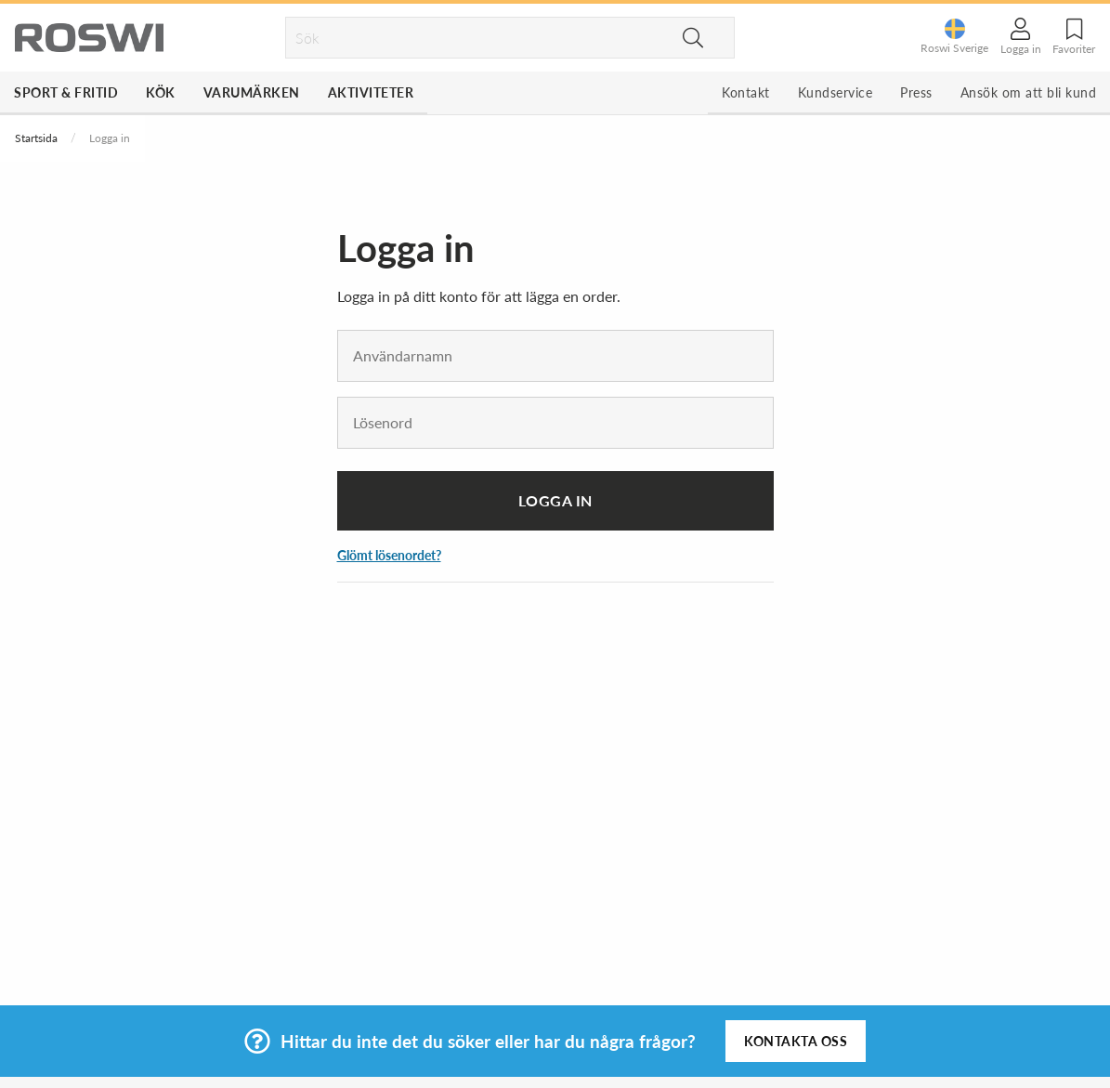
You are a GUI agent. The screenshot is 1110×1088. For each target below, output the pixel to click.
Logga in (555, 500)
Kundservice (835, 92)
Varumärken (251, 92)
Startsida (36, 138)
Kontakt (746, 92)
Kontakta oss (795, 1041)
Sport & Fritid (66, 92)
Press (916, 92)
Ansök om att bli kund (1028, 92)
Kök (161, 92)
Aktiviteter (371, 92)
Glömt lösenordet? (389, 555)
